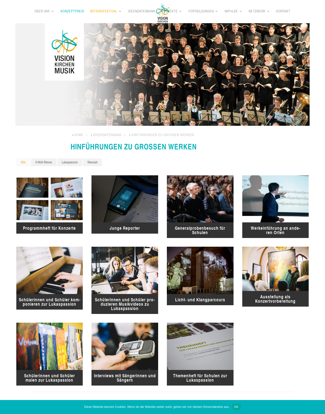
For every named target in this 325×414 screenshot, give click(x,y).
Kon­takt (283, 11)
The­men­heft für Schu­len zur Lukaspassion (200, 377)
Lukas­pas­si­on (70, 162)
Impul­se (231, 11)
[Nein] (319, 407)
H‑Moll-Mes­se (43, 162)
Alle (23, 162)
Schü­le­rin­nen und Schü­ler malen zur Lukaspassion (49, 377)
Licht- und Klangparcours (200, 300)
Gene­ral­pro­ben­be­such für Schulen (200, 230)
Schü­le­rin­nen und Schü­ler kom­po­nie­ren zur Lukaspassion (49, 302)
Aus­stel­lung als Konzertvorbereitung (275, 299)
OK (236, 406)
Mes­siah (92, 162)
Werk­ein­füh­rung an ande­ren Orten (275, 230)
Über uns (42, 11)
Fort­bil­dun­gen (201, 11)
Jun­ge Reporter (125, 228)
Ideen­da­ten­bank (141, 11)
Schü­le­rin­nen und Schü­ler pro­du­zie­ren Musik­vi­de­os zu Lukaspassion (125, 304)
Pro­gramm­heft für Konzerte (49, 228)
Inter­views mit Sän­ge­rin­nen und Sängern (125, 377)
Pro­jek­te (170, 11)
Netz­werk (257, 11)
